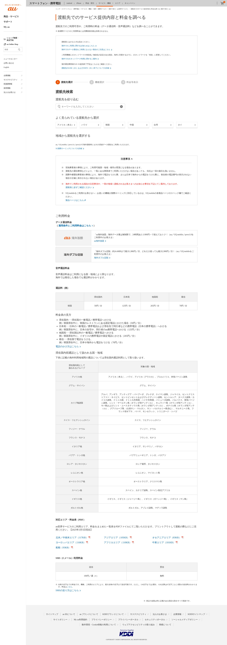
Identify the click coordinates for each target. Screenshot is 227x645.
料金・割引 (90, 3)
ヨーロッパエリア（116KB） (71, 542)
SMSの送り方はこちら (67, 590)
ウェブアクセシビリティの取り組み (138, 625)
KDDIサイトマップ (196, 614)
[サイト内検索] (13, 49)
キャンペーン (130, 3)
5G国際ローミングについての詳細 (69, 148)
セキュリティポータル (155, 620)
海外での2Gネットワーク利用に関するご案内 (79, 59)
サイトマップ (52, 614)
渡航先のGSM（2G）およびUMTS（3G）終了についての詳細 (85, 68)
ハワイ (84, 125)
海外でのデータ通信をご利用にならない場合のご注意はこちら (86, 49)
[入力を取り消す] (59, 106)
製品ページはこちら (75, 200)
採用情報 (7, 88)
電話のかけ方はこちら (67, 346)
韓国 (108, 125)
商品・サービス (11, 16)
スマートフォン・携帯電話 (45, 3)
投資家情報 (8, 84)
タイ (180, 125)
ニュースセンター (10, 59)
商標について (165, 625)
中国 (132, 125)
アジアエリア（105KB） (116, 537)
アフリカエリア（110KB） (117, 542)
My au (7, 27)
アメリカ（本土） (65, 125)
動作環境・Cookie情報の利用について (99, 625)
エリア (117, 3)
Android (69, 3)
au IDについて (69, 614)
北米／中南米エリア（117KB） (72, 537)
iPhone (78, 3)
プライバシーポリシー (101, 620)
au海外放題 (99, 241)
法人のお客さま (10, 92)
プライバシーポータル (128, 620)
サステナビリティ (10, 80)
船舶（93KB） (63, 547)
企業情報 (7, 76)
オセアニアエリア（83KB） (166, 537)
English (6, 67)
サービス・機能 (105, 3)
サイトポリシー (60, 620)
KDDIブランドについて (113, 614)
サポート (8, 22)
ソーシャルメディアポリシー (184, 620)
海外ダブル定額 (101, 258)
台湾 (156, 125)
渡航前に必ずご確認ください (79, 187)
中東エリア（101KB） (163, 542)
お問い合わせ (9, 63)
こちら (69, 587)
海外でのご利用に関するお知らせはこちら (78, 46)
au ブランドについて (88, 614)
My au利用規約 (80, 620)
